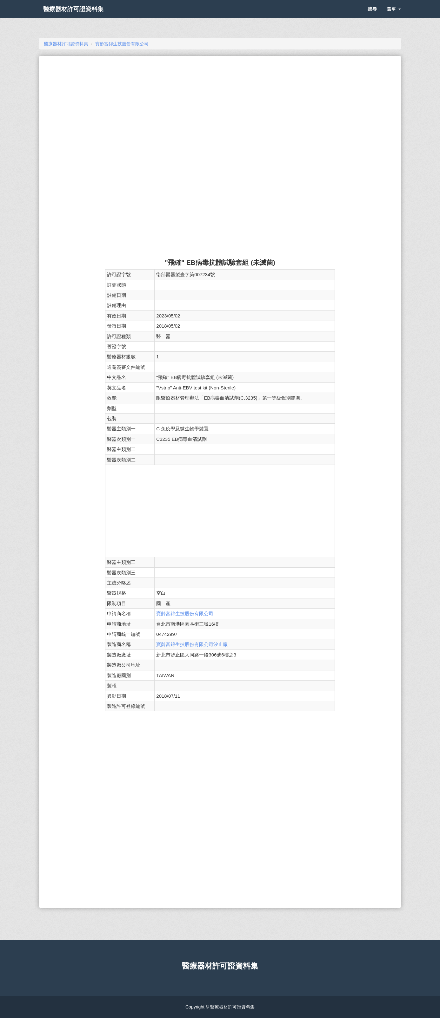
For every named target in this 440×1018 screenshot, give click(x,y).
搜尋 (372, 16)
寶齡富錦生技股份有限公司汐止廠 (192, 644)
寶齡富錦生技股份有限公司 (184, 613)
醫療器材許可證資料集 (83, 15)
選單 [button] (394, 16)
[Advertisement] (220, 106)
